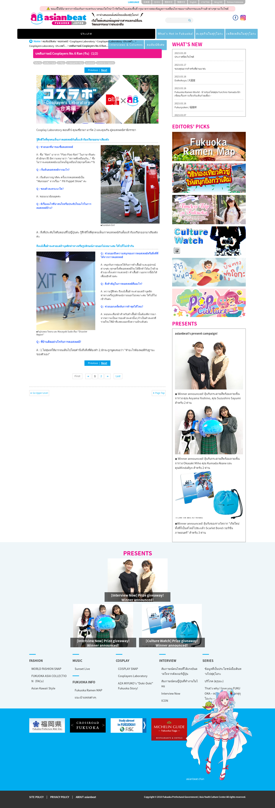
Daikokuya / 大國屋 (185, 80)
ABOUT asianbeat (86, 797)
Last (118, 376)
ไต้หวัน (37, 62)
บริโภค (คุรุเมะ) (214, 681)
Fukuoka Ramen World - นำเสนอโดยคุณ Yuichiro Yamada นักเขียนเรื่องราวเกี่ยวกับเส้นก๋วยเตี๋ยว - (207, 93)
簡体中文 (169, 2)
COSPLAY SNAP (128, 669)
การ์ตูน (61, 62)
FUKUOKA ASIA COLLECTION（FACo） (49, 678)
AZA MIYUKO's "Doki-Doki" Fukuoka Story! (135, 685)
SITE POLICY (36, 797)
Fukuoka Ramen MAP (88, 690)
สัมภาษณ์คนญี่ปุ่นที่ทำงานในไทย (179, 683)
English (193, 2)
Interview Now (170, 693)
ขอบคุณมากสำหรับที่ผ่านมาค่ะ (190, 68)
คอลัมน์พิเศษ (231, 34)
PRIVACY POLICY (59, 797)
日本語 (146, 2)
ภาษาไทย (205, 2)
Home (37, 41)
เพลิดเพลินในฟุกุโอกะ (156, 34)
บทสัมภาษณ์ (49, 62)
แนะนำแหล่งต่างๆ (85, 697)
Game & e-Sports (105, 62)
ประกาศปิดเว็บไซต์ (184, 57)
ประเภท (44, 34)
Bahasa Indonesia (235, 2)
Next (104, 70)
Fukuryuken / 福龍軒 (186, 107)
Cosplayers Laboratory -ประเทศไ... (115, 41)
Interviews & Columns (196, 34)
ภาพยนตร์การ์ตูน (75, 62)
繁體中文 (181, 2)
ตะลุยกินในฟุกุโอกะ (120, 34)
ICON (164, 700)
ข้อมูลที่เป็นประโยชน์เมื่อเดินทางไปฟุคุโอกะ (223, 671)
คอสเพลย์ (63, 41)
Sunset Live (82, 669)
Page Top (160, 392)
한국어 (157, 2)
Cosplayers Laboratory (82, 41)
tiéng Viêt (218, 2)
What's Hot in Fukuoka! (80, 34)
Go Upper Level (40, 392)
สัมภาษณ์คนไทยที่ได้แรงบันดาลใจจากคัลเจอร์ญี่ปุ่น (179, 671)
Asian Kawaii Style (43, 688)
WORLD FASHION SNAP (46, 669)
